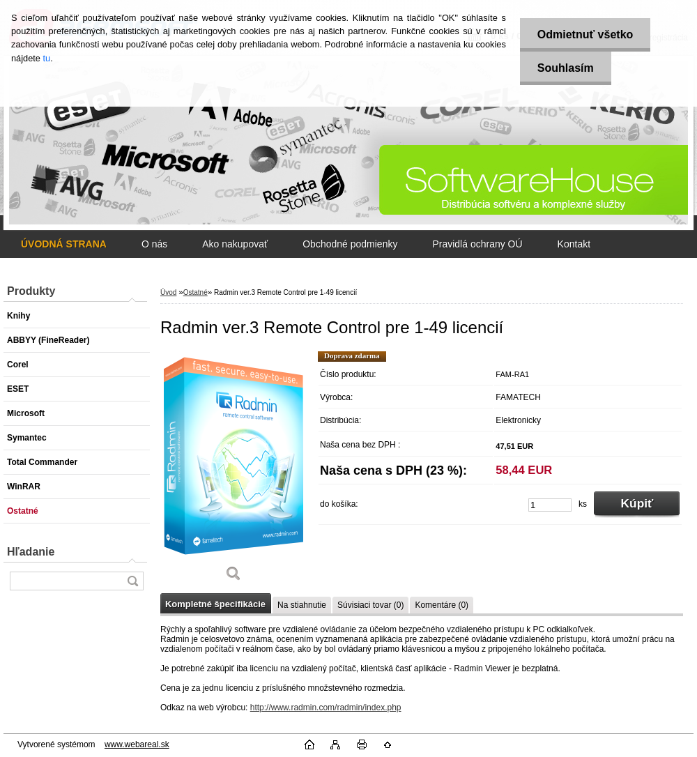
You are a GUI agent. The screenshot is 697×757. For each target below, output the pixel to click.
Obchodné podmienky (349, 244)
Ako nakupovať (235, 244)
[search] (132, 581)
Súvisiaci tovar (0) (370, 605)
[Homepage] (63, 244)
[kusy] (550, 505)
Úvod (168, 292)
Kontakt (574, 244)
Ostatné (195, 292)
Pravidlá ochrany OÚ (477, 244)
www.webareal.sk (137, 744)
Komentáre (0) (441, 605)
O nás (154, 244)
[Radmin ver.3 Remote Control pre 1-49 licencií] (233, 471)
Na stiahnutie (301, 605)
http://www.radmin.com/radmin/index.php (325, 707)
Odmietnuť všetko (585, 34)
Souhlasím (565, 68)
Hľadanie (30, 552)
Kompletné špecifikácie (215, 604)
